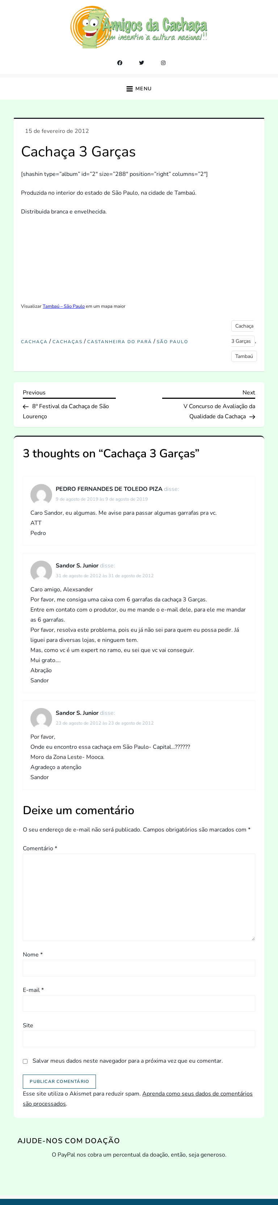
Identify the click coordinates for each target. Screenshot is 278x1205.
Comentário (40, 848)
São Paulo (172, 342)
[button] (139, 89)
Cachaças (67, 342)
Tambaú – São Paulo (64, 306)
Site (28, 1025)
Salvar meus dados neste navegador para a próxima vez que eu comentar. (128, 1061)
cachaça (34, 342)
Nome (33, 955)
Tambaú (244, 356)
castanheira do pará (119, 342)
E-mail (33, 990)
